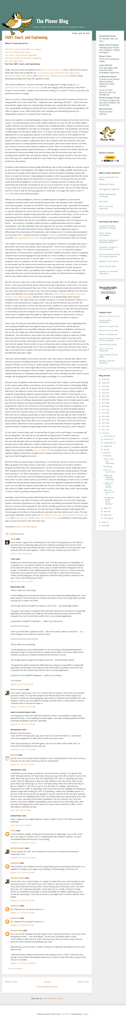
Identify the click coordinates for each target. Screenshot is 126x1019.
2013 (104, 423)
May (106, 508)
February (107, 518)
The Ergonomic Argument (109, 189)
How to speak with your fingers (108, 356)
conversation (42, 72)
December (108, 436)
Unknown (15, 863)
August (107, 446)
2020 (104, 399)
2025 (104, 383)
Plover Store (105, 56)
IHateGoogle (16, 930)
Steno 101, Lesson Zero (108, 326)
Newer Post (11, 981)
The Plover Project (49, 518)
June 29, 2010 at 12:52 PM (22, 581)
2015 (104, 416)
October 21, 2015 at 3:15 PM (23, 857)
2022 (104, 393)
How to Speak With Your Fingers (108, 178)
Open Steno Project (109, 45)
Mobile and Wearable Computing (107, 195)
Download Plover (107, 36)
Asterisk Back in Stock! (108, 344)
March (106, 515)
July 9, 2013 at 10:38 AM (21, 825)
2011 (104, 430)
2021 (104, 396)
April (106, 511)
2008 (104, 525)
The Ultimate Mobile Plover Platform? (108, 500)
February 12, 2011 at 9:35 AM (23, 749)
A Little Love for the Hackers (108, 485)
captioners (35, 87)
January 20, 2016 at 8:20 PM (22, 872)
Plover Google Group (109, 97)
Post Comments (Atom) (53, 998)
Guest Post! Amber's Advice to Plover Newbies (110, 339)
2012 (104, 426)
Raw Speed (103, 201)
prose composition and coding (61, 72)
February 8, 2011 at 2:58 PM (23, 724)
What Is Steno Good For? (51, 70)
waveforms (49, 258)
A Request (107, 455)
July (105, 449)
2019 (104, 403)
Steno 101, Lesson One (108, 330)
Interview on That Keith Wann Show (108, 272)
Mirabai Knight (17, 689)
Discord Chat (105, 109)
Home (47, 981)
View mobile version (47, 986)
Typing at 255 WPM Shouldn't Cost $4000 (107, 227)
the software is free (48, 515)
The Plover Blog (52, 21)
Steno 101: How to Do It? (109, 316)
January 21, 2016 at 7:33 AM (22, 912)
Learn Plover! (105, 65)
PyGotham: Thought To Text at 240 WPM (108, 248)
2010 (104, 433)
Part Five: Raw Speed (14, 61)
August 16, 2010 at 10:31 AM (23, 706)
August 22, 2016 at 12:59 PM (23, 963)
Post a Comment (15, 968)
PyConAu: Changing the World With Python (108, 241)
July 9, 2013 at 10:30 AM (21, 810)
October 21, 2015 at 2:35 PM (23, 842)
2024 (104, 386)
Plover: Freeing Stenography (105, 234)
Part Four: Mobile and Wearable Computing (23, 58)
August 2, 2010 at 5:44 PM (22, 684)
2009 (104, 522)
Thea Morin (65, 1014)
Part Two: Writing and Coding (17, 52)
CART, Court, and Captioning (106, 207)
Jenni (13, 539)
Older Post (83, 981)
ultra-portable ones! (41, 450)
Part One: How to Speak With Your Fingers (23, 49)
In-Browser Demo (107, 76)
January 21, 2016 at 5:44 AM (22, 900)
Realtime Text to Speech (109, 261)
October (107, 439)
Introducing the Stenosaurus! (105, 321)
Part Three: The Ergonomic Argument (21, 55)
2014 (104, 419)
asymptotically (55, 249)
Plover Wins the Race (107, 266)
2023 (104, 389)
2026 (104, 379)
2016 (104, 413)
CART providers (21, 87)
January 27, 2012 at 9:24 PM (22, 764)
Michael (14, 755)
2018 (104, 406)
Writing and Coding (106, 184)
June (106, 453)
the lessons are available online (27, 518)
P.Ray (13, 830)
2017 (104, 409)
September (108, 442)
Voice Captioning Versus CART (26, 238)
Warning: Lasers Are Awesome (107, 362)
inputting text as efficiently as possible (53, 75)
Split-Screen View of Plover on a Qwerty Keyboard (109, 255)
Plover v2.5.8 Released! (108, 334)
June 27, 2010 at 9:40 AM (21, 553)
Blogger (85, 1014)
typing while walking (23, 75)
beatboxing (53, 235)
